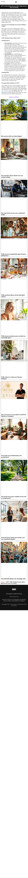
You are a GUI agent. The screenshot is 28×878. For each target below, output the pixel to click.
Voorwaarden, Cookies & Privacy (14, 593)
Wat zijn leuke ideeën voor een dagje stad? (13, 578)
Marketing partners (14, 596)
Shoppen (3, 582)
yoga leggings (4, 91)
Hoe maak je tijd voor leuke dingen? (11, 136)
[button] (16, 2)
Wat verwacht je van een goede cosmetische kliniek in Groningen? (13, 415)
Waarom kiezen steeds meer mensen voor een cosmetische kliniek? (13, 538)
